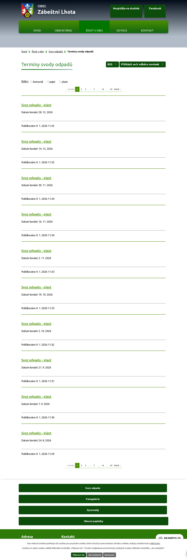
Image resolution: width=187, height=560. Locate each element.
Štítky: (25, 81)
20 (111, 89)
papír (52, 81)
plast (65, 81)
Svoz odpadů (56, 51)
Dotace (122, 30)
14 (103, 89)
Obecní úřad (63, 30)
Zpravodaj (112, 488)
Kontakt (147, 30)
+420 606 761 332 (71, 514)
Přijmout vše (76, 555)
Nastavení (112, 555)
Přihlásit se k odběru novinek (139, 65)
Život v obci (94, 30)
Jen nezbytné (95, 555)
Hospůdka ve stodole (119, 10)
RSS (103, 65)
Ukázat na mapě (118, 520)
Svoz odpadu (36, 488)
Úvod (37, 30)
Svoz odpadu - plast (36, 105)
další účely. (155, 543)
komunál (38, 81)
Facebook (152, 10)
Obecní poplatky (151, 488)
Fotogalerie (74, 488)
